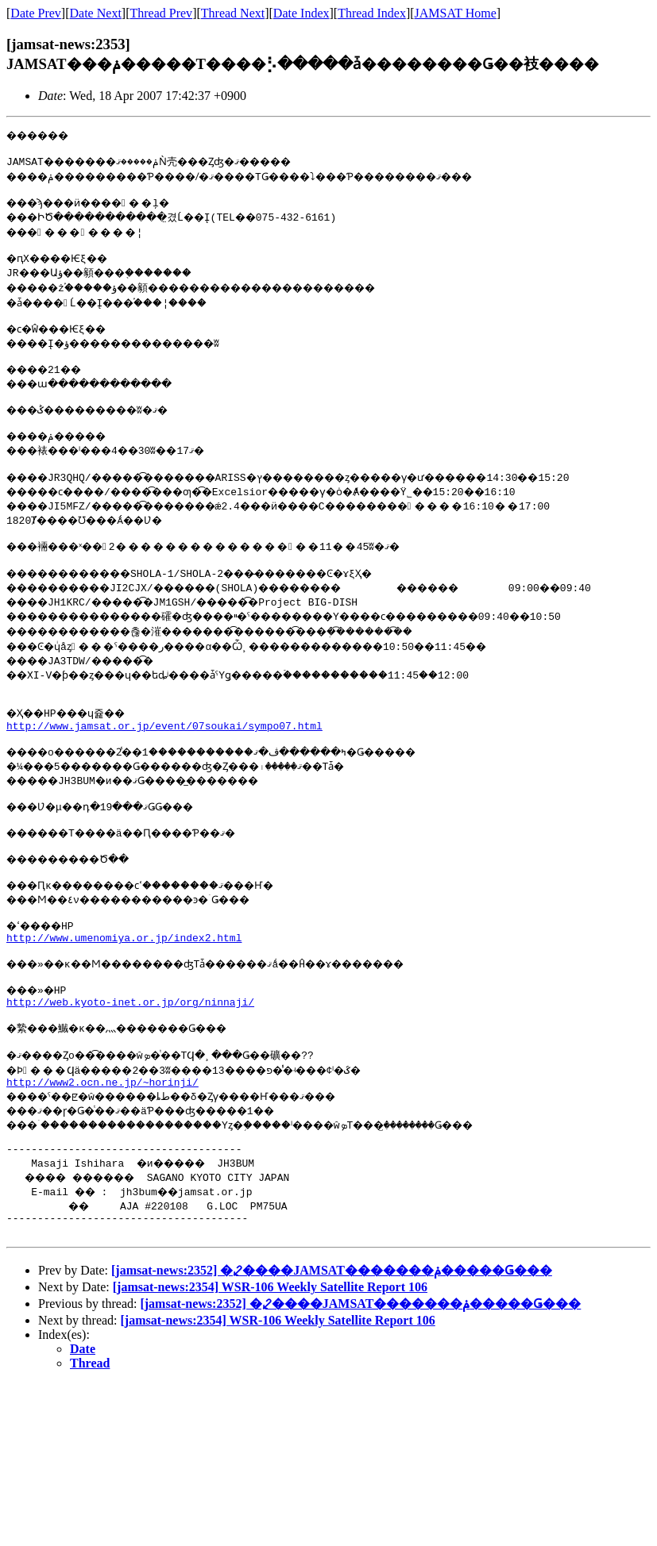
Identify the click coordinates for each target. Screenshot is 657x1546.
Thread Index (372, 13)
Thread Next (233, 13)
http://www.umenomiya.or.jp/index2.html (124, 985)
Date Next (96, 13)
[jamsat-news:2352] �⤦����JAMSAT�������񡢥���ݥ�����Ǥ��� (331, 1341)
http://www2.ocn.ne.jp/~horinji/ (102, 1143)
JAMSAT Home (456, 13)
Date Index (301, 13)
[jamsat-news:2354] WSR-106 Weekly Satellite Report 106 (270, 1358)
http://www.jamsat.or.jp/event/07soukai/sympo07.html (164, 756)
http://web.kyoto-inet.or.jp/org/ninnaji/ (130, 1056)
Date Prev (35, 13)
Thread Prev (160, 13)
